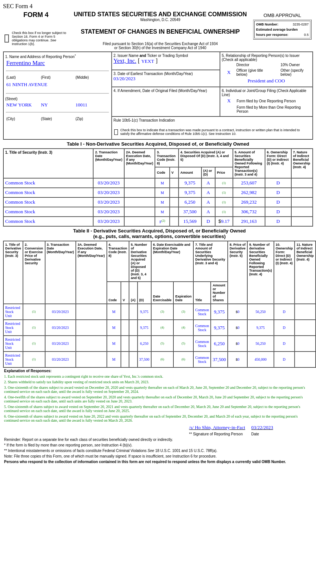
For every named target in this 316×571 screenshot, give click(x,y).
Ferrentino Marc (25, 63)
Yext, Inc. (124, 61)
